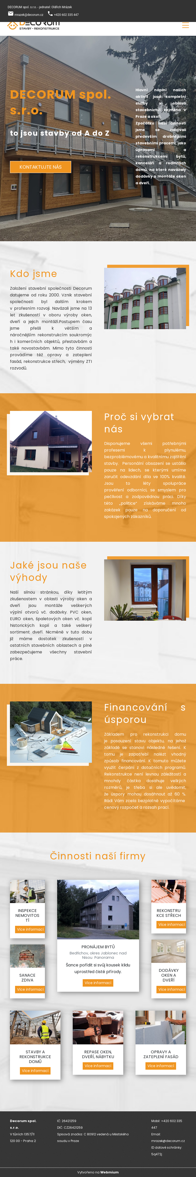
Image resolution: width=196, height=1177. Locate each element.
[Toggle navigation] (185, 24)
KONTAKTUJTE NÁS (41, 167)
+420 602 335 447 (66, 15)
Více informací (30, 929)
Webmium (109, 1172)
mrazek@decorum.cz (29, 15)
